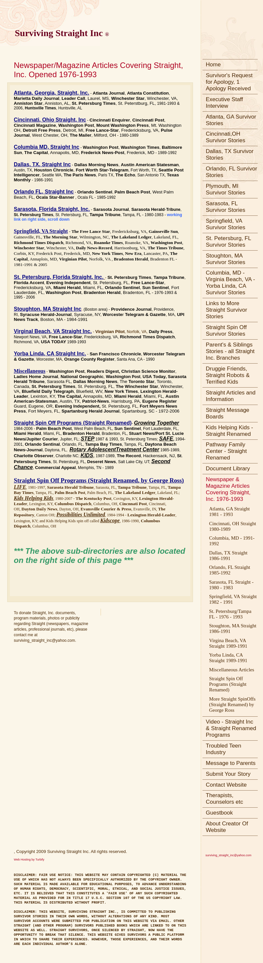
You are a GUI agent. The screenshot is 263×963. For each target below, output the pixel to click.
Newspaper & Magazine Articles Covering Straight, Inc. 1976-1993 (228, 489)
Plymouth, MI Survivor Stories (225, 189)
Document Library (228, 468)
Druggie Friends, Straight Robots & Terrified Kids (228, 375)
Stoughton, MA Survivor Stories (225, 259)
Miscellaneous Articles (231, 669)
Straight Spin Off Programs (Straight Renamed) (228, 684)
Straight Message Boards (227, 413)
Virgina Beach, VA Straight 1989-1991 (228, 643)
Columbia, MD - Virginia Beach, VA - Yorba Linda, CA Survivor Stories (230, 283)
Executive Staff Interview (224, 102)
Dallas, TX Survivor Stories (229, 154)
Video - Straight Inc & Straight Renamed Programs (231, 728)
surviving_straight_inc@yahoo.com (228, 855)
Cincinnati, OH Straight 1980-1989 (232, 526)
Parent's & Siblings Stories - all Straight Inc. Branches (230, 351)
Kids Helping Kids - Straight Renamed (229, 430)
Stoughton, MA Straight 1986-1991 (232, 628)
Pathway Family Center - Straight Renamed (226, 451)
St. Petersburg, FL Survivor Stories (228, 241)
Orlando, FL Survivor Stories (231, 172)
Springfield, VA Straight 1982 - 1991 (233, 599)
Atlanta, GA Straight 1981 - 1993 (229, 511)
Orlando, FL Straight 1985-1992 (229, 570)
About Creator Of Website (227, 826)
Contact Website (226, 785)
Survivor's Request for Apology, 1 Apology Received (229, 82)
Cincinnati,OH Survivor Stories (225, 137)
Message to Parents (230, 763)
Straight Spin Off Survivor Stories (226, 330)
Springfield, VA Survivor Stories (225, 224)
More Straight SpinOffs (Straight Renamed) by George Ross (232, 704)
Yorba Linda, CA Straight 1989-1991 (228, 657)
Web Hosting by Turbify (29, 859)
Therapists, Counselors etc (224, 798)
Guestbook (219, 813)
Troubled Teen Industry (223, 749)
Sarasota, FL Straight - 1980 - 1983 (231, 584)
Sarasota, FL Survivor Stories (225, 206)
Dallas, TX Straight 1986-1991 (228, 555)
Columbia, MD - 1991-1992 (231, 540)
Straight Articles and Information (230, 396)
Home (213, 64)
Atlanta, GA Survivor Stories (231, 120)
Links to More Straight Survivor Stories (226, 310)
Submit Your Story (228, 774)
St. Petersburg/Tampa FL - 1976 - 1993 (230, 614)
